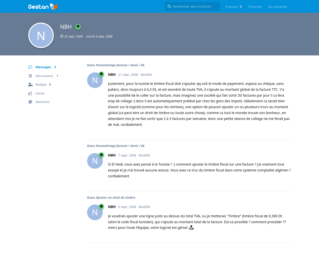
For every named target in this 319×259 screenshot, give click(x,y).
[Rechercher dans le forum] (192, 6)
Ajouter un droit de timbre (115, 197)
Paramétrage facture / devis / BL (120, 65)
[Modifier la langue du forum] (234, 6)
